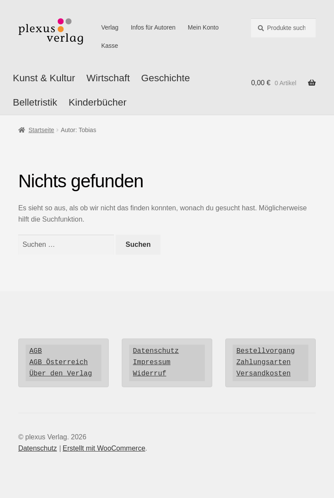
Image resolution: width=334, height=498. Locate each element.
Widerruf (150, 373)
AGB (36, 351)
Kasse (109, 45)
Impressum (151, 362)
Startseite (41, 129)
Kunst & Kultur (44, 78)
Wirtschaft (108, 78)
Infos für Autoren (153, 27)
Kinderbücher (98, 102)
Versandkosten (264, 373)
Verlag (110, 27)
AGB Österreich (59, 362)
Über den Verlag (61, 373)
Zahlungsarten (264, 362)
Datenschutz (156, 351)
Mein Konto (203, 27)
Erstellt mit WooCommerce (104, 448)
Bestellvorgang (266, 351)
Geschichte (165, 78)
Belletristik (35, 102)
